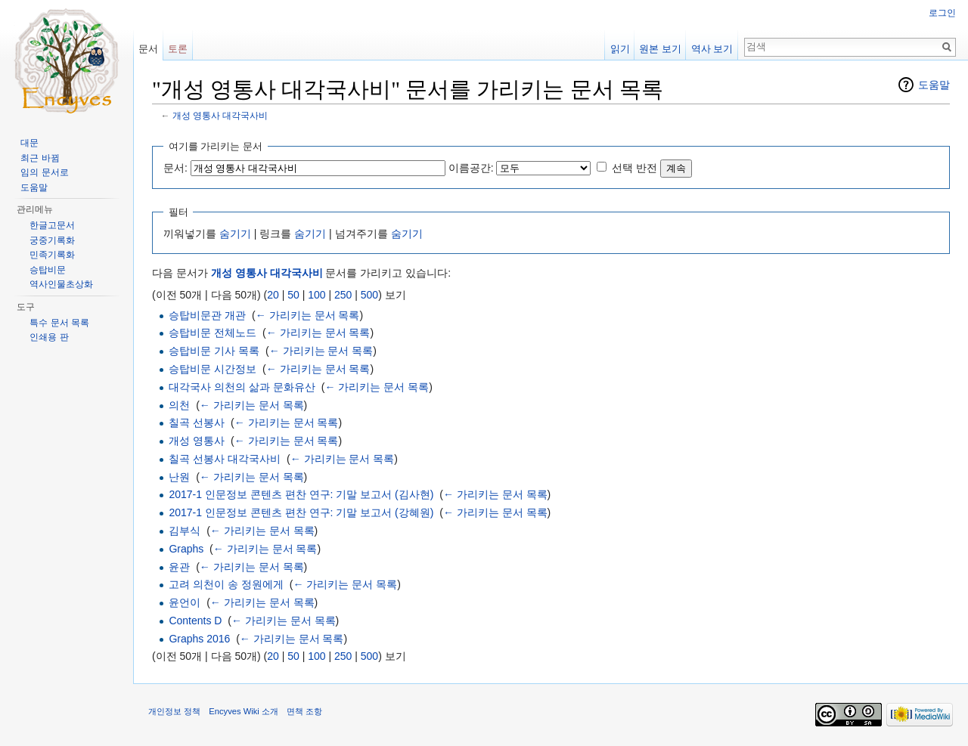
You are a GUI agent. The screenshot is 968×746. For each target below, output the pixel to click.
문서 (148, 48)
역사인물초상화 (61, 284)
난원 (179, 477)
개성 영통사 (197, 441)
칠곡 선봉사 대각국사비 (225, 459)
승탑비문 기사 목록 (214, 351)
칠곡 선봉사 (197, 422)
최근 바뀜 (39, 158)
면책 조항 (304, 711)
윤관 (179, 567)
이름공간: (471, 168)
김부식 (184, 531)
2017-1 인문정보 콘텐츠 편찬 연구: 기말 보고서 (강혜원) (301, 512)
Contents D (195, 620)
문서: (175, 168)
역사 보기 (712, 48)
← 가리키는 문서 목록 (308, 315)
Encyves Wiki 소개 (243, 711)
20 (273, 295)
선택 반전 (634, 168)
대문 (29, 143)
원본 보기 (660, 48)
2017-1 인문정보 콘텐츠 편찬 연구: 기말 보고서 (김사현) (301, 494)
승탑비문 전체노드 (212, 333)
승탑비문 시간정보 (212, 369)
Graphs (186, 549)
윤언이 (184, 602)
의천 (179, 405)
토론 (178, 48)
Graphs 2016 (199, 639)
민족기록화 (52, 254)
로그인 (942, 13)
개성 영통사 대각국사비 (220, 115)
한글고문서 (52, 225)
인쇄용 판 (48, 337)
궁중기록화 (52, 240)
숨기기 (235, 234)
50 (293, 295)
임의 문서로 (44, 172)
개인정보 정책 (174, 711)
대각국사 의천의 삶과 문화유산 (242, 387)
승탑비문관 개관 (207, 315)
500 (369, 295)
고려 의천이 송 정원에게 (226, 584)
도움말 (934, 85)
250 (343, 295)
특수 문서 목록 (59, 322)
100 (316, 295)
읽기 (620, 48)
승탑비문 (47, 270)
